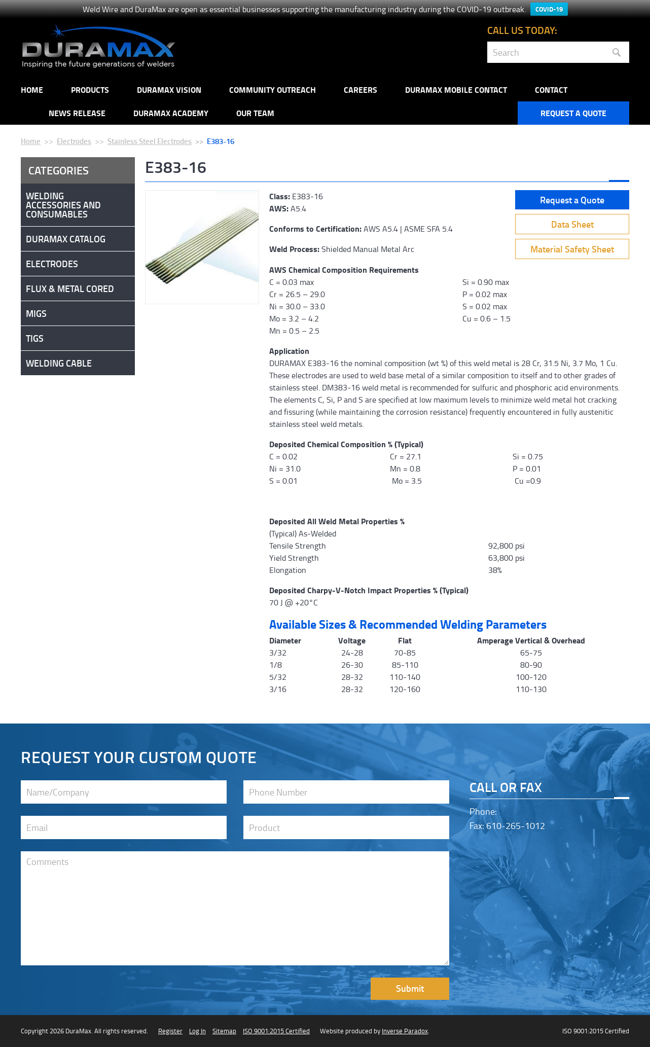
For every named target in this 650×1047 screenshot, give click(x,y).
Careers (360, 89)
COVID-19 (549, 9)
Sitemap (224, 1030)
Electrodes (74, 141)
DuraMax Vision (169, 89)
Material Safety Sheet (572, 249)
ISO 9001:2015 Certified (276, 1030)
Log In (197, 1030)
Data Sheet (572, 224)
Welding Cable (59, 363)
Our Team (255, 113)
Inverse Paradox (405, 1030)
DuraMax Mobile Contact (456, 89)
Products (90, 89)
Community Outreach (272, 89)
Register (170, 1030)
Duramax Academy (170, 113)
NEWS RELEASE (77, 113)
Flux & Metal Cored (70, 288)
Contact (551, 89)
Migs (36, 313)
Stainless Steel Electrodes (149, 141)
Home (32, 89)
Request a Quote (573, 113)
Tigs (35, 338)
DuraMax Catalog (65, 238)
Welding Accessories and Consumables (63, 205)
